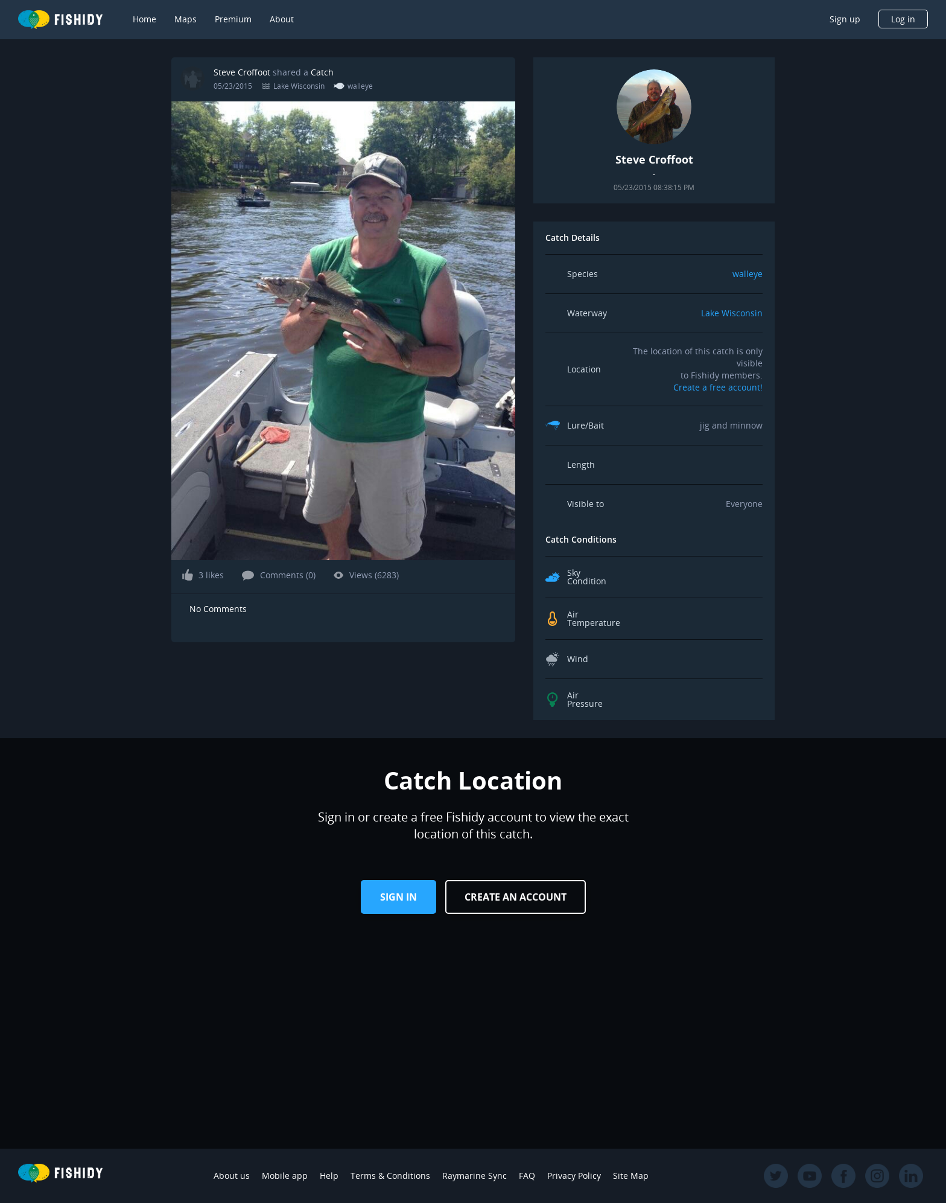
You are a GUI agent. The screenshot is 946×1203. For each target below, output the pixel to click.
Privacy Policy (574, 1175)
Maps (185, 19)
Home (144, 19)
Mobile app (285, 1175)
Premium (233, 19)
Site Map (631, 1175)
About (282, 19)
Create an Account (516, 897)
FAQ (527, 1175)
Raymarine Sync (474, 1175)
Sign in (398, 897)
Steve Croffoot (242, 72)
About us (232, 1175)
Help (329, 1175)
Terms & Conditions (390, 1175)
